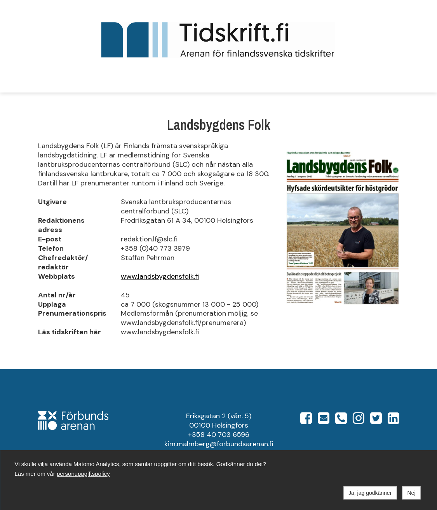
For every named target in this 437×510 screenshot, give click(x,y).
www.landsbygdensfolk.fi (160, 276)
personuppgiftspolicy (83, 473)
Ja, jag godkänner (370, 493)
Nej (411, 493)
